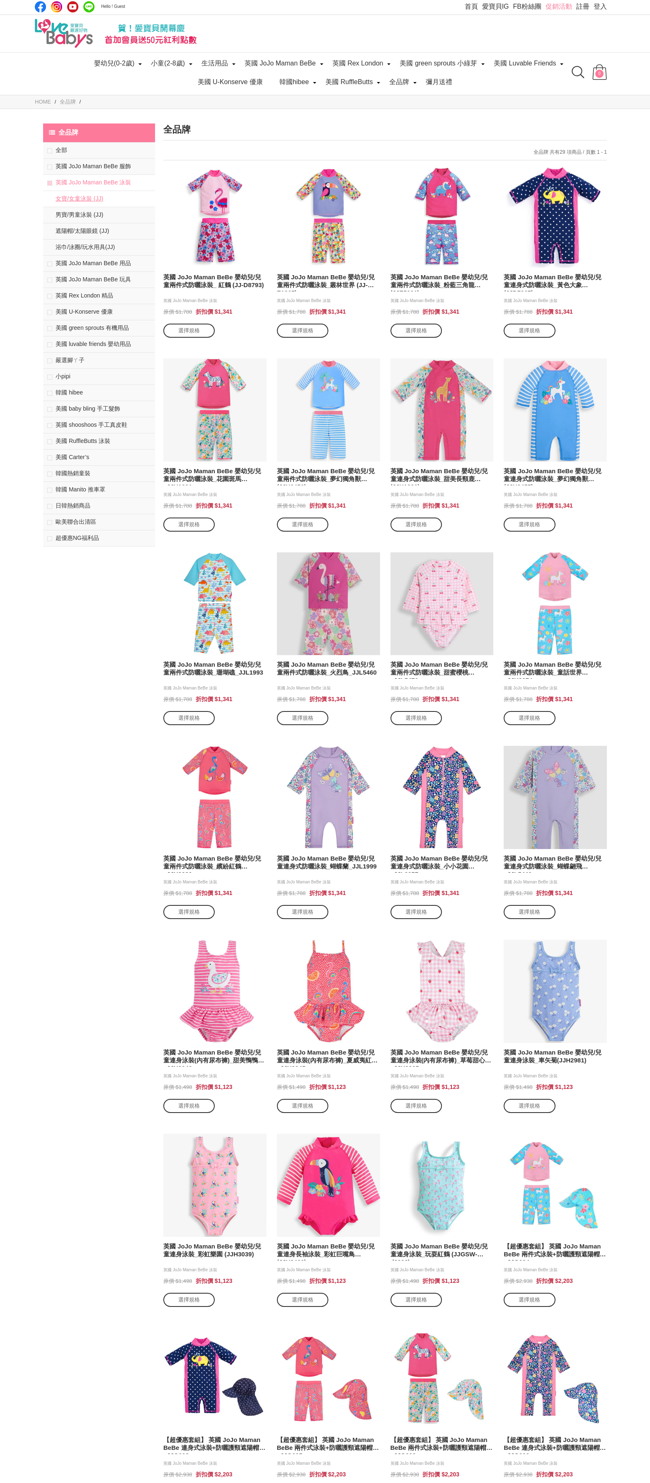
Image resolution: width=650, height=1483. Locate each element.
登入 (600, 6)
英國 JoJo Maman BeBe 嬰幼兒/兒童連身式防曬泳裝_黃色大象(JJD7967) (552, 282)
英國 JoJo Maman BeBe (280, 63)
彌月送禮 (439, 81)
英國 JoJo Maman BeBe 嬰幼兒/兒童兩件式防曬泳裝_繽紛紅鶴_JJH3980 (212, 864)
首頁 (471, 6)
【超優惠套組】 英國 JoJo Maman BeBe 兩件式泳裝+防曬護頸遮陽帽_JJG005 (325, 1445)
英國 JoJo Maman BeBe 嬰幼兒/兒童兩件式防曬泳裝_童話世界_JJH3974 (552, 670)
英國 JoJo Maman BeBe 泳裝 (93, 182)
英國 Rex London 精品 (84, 295)
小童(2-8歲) (168, 63)
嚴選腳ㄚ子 (70, 360)
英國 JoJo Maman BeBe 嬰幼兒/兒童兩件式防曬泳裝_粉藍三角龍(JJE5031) (439, 282)
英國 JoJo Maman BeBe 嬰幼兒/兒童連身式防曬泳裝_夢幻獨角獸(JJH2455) (552, 476)
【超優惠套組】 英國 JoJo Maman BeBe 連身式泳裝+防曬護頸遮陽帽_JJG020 (552, 1445)
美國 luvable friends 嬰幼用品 (93, 344)
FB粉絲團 (527, 6)
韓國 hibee (69, 392)
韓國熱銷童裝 (73, 473)
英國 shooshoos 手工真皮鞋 (92, 424)
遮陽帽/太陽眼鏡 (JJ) (82, 230)
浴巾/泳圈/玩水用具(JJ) (85, 247)
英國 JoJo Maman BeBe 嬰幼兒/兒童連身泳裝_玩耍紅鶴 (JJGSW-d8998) (439, 1251)
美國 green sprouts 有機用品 (92, 327)
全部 (61, 150)
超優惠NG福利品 (77, 538)
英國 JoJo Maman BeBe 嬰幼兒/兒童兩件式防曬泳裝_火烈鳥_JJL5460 (327, 668)
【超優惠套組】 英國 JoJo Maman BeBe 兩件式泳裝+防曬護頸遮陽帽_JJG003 (439, 1445)
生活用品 (214, 63)
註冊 (582, 6)
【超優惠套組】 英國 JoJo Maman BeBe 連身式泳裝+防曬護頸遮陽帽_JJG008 (211, 1445)
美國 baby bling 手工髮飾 (88, 408)
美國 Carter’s (72, 457)
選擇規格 (189, 330)
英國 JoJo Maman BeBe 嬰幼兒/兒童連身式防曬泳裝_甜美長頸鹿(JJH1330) (439, 476)
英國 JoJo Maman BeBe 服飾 (93, 166)
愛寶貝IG (495, 6)
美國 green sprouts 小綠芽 (438, 63)
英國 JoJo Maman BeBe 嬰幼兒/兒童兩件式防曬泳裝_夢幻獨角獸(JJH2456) (326, 476)
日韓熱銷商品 (73, 505)
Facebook (40, 6)
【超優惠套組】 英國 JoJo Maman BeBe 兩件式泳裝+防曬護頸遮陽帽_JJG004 (552, 1251)
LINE (89, 6)
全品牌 (399, 81)
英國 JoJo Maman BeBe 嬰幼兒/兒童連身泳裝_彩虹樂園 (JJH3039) (212, 1250)
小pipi (63, 376)
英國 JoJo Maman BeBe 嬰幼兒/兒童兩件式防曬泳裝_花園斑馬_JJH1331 (212, 476)
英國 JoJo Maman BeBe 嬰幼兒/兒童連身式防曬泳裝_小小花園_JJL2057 (439, 864)
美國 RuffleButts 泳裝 (83, 441)
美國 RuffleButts (349, 81)
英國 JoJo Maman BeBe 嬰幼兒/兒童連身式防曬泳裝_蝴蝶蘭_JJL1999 (327, 862)
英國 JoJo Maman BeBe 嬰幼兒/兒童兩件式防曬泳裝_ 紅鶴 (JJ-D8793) (213, 280)
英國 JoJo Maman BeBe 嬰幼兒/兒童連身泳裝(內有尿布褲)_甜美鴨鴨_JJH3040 (212, 1058)
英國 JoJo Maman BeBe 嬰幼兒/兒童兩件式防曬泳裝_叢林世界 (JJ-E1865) (326, 282)
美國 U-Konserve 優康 (230, 81)
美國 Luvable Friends (525, 63)
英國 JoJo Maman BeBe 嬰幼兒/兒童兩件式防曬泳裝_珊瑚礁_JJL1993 (213, 668)
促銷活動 (559, 6)
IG (56, 6)
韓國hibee (294, 81)
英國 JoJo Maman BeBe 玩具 (93, 279)
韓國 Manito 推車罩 (80, 489)
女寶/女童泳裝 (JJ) (79, 198)
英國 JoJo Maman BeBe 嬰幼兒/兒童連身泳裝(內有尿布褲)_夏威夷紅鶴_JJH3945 (327, 1058)
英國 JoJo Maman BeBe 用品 (93, 263)
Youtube (72, 6)
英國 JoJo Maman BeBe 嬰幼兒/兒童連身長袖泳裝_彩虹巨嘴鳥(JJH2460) (326, 1251)
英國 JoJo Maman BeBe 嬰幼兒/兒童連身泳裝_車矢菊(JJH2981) (552, 1056)
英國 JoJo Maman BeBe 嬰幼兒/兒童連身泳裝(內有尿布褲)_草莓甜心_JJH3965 (439, 1058)
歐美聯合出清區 (76, 521)
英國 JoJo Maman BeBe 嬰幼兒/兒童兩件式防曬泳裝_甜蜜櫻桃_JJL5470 (439, 670)
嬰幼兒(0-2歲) (114, 63)
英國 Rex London (357, 63)
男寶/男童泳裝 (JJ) (79, 214)
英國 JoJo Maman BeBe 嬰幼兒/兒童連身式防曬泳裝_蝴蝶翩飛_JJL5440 (552, 864)
